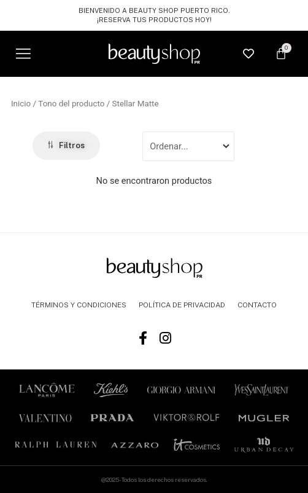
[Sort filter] (188, 146)
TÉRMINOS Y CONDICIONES (78, 305)
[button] (23, 54)
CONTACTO (257, 305)
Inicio (21, 103)
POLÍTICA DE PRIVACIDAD (182, 305)
